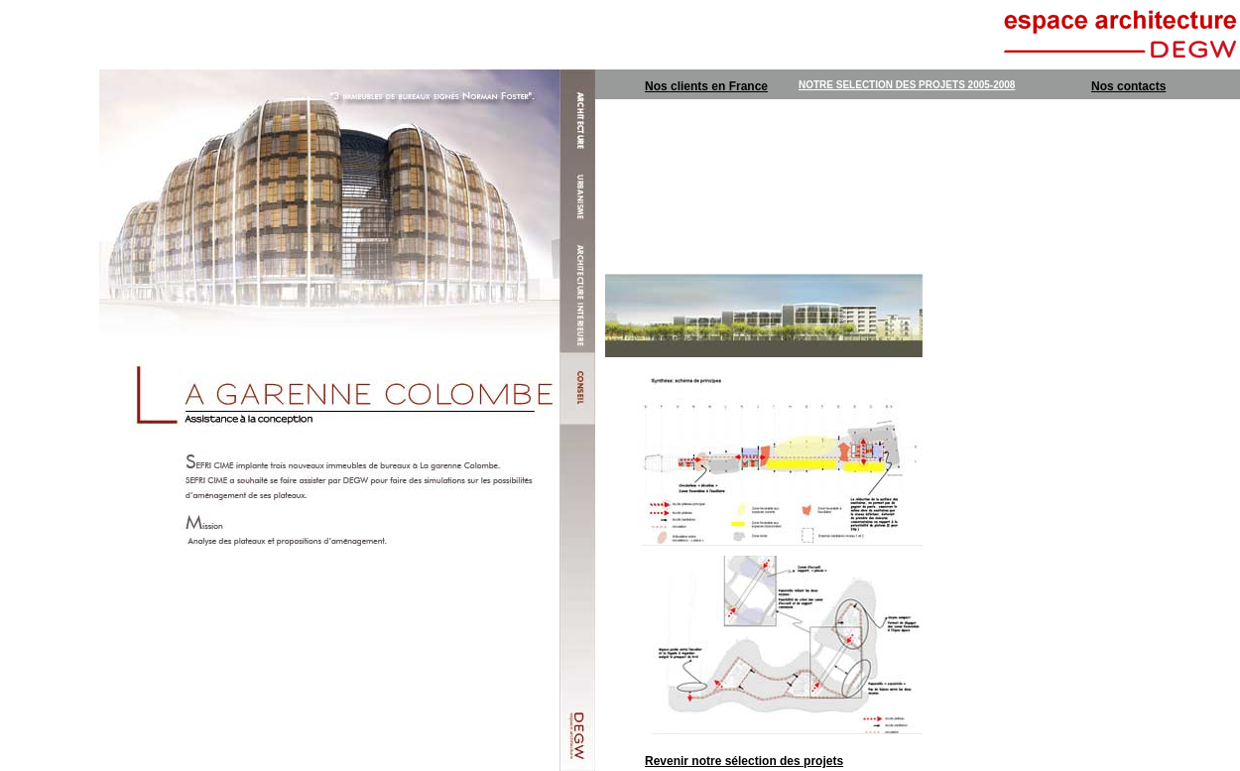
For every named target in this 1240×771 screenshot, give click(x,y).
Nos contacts (1128, 86)
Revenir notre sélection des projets (744, 761)
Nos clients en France (706, 86)
